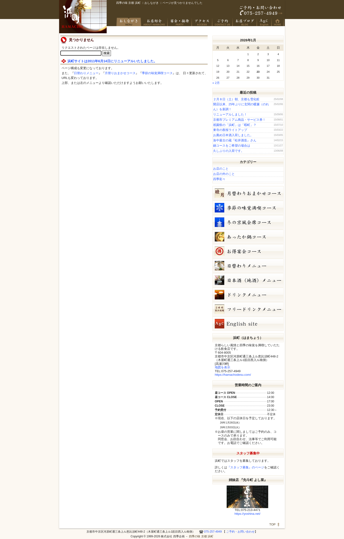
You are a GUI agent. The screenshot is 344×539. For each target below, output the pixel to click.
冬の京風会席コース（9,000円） (248, 222)
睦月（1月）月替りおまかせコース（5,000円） (248, 193)
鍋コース (248, 237)
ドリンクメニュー (248, 295)
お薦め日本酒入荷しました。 (233, 135)
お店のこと (221, 168)
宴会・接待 (180, 22)
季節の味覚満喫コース (157, 73)
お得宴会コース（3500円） (248, 251)
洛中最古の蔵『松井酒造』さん (234, 140)
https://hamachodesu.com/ (233, 374)
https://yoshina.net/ (247, 513)
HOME (278, 22)
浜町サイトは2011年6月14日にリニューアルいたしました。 (112, 61)
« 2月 (216, 83)
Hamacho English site (264, 22)
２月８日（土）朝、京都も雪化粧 (236, 99)
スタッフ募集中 (248, 453)
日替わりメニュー (86, 73)
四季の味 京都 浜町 (83, 16)
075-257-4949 (213, 531)
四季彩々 (219, 179)
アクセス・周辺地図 (202, 22)
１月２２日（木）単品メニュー (248, 266)
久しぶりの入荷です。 (228, 151)
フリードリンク (248, 309)
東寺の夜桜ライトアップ (230, 130)
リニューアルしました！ (230, 114)
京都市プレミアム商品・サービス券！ (239, 119)
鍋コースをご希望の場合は (231, 145)
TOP (272, 524)
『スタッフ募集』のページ (245, 467)
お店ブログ (245, 22)
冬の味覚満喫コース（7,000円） (248, 208)
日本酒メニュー (248, 280)
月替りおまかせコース (120, 73)
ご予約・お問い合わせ (261, 11)
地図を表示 (222, 367)
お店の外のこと (224, 174)
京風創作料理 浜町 (154, 22)
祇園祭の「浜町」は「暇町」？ (234, 125)
